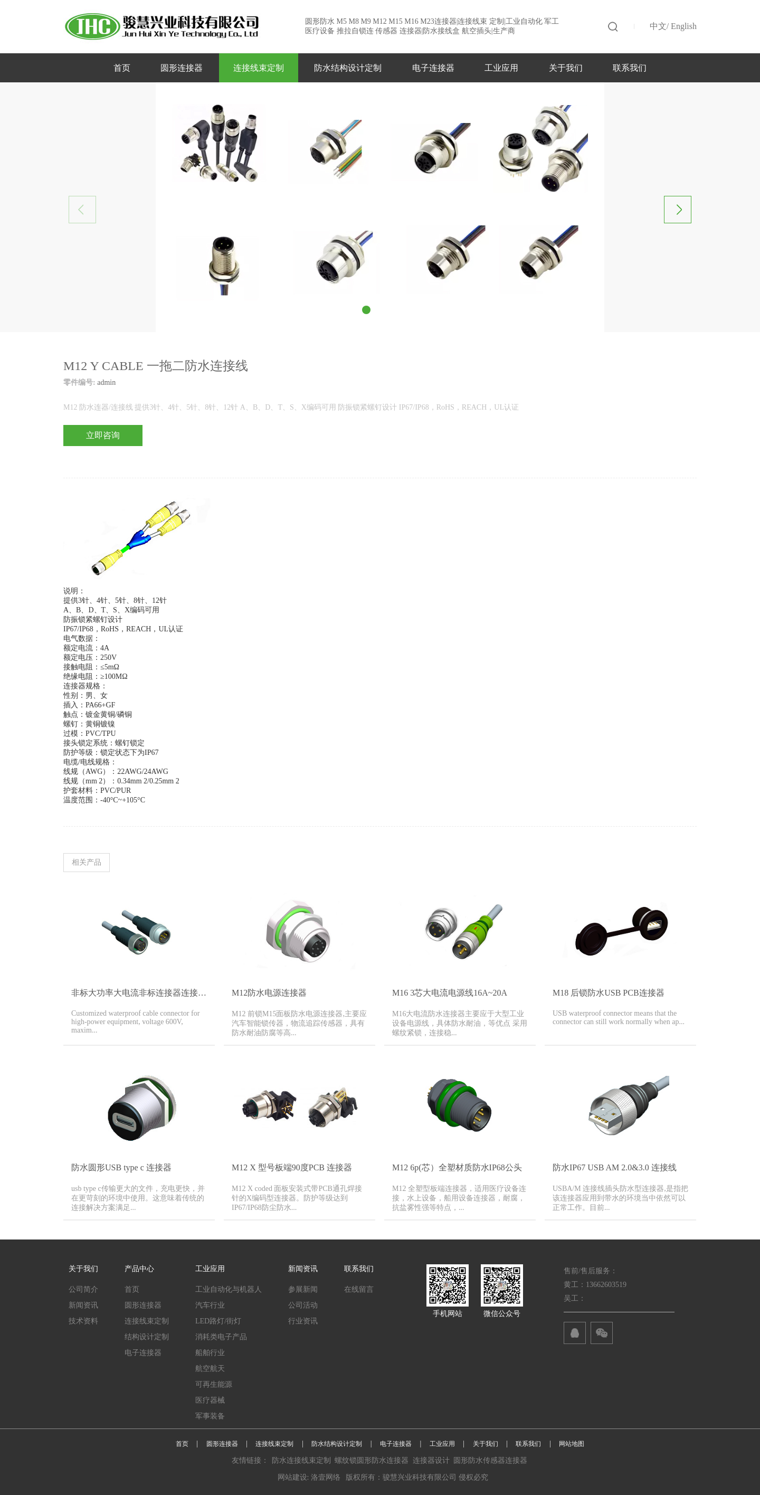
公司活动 (303, 1305)
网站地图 (571, 1443)
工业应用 (501, 67)
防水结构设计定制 (348, 67)
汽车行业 (210, 1305)
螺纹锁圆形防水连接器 (371, 1460)
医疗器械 (210, 1400)
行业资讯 (303, 1321)
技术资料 (83, 1321)
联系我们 (630, 67)
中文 (658, 26)
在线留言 (359, 1289)
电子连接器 (433, 67)
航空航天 (210, 1369)
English (684, 26)
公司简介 (83, 1289)
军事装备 (210, 1416)
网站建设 (292, 1477)
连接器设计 (431, 1460)
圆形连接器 (181, 67)
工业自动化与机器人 (228, 1289)
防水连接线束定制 (301, 1460)
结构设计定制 (147, 1337)
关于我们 (566, 67)
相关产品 (86, 862)
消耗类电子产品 (221, 1337)
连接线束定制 (258, 67)
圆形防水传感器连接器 (490, 1460)
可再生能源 (213, 1384)
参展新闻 (303, 1289)
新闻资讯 (83, 1305)
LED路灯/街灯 (218, 1321)
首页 (121, 67)
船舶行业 (210, 1353)
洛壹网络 (325, 1477)
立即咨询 (103, 435)
